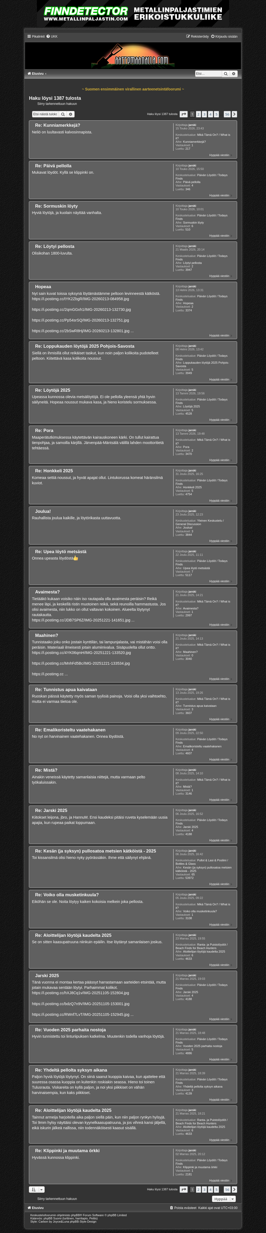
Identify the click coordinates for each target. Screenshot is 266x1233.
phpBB (75, 1215)
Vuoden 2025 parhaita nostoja (202, 1046)
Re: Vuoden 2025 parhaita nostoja (70, 1029)
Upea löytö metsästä (196, 568)
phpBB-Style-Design (83, 1221)
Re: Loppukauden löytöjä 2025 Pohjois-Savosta (84, 346)
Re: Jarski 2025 (51, 810)
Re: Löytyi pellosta (54, 246)
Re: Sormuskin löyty (56, 206)
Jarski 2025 (190, 826)
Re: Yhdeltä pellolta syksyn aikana (71, 1070)
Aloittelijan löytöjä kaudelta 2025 (204, 951)
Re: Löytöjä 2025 (52, 390)
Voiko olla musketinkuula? (200, 911)
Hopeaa (188, 303)
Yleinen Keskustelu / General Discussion (200, 522)
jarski (192, 124)
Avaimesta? (190, 608)
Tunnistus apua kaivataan (200, 705)
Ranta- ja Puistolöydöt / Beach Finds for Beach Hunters (202, 946)
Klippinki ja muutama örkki (200, 1167)
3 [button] (204, 114)
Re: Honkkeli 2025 (54, 470)
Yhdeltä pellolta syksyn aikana (202, 1086)
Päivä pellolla (192, 182)
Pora (186, 447)
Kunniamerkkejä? (194, 141)
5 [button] (216, 114)
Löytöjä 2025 (191, 406)
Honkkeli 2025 (192, 487)
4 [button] (210, 114)
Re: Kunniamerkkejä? (57, 125)
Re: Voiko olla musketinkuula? (67, 894)
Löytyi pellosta (192, 262)
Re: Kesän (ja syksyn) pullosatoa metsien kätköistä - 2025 (95, 851)
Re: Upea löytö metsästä (60, 551)
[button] (184, 114)
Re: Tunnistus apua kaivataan (66, 689)
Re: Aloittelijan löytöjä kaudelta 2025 (73, 935)
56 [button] (227, 114)
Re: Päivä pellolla (53, 165)
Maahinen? (190, 651)
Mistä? (187, 786)
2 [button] (198, 114)
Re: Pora (44, 430)
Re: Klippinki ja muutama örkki (67, 1150)
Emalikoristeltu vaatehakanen (202, 746)
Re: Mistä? (46, 770)
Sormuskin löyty (193, 222)
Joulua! (187, 527)
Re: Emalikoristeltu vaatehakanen (70, 729)
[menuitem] (51, 36)
